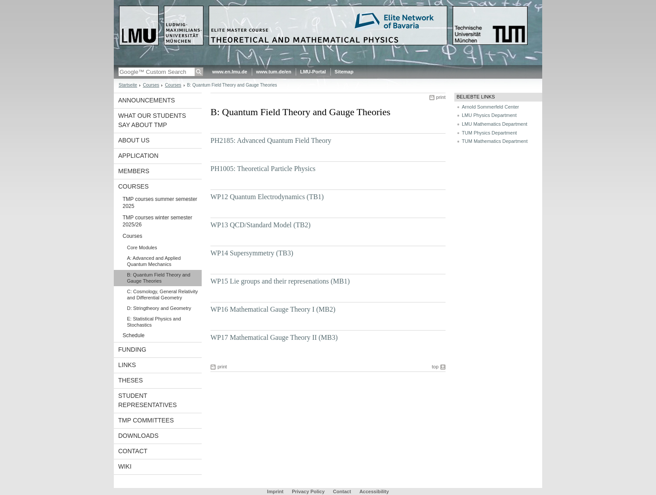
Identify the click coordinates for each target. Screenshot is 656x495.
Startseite (128, 85)
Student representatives (147, 400)
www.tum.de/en (273, 71)
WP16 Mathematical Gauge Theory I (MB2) (272, 309)
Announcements (146, 100)
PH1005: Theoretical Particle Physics (262, 168)
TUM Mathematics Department (495, 141)
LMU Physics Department (489, 115)
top (435, 366)
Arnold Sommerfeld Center (490, 106)
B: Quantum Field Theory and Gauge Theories (158, 278)
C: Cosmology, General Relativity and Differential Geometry (162, 294)
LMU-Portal (313, 71)
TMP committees (146, 420)
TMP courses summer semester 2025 (160, 202)
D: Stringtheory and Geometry (159, 308)
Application (138, 155)
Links (127, 364)
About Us (133, 140)
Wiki (124, 466)
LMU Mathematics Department (494, 124)
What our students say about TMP (152, 120)
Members (133, 171)
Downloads (138, 435)
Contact (133, 451)
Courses (151, 85)
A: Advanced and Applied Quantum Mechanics (154, 261)
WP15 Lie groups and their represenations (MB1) (280, 281)
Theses (130, 380)
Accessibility (374, 491)
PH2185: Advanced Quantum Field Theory (270, 140)
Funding (132, 349)
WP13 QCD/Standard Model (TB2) (260, 225)
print (441, 97)
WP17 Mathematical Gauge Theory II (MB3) (274, 337)
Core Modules (142, 247)
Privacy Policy (308, 491)
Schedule (134, 335)
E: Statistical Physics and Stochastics (154, 322)
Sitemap (344, 71)
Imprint (275, 491)
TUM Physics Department (489, 132)
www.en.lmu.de (229, 71)
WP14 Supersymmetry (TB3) (251, 253)
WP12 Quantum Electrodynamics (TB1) (267, 196)
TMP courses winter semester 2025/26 (157, 221)
